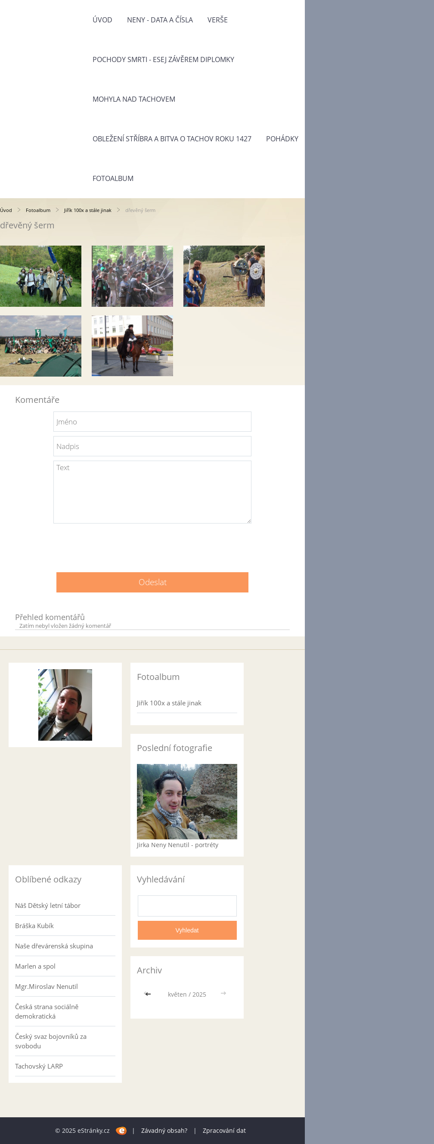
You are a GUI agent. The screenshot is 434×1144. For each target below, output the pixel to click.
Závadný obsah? (164, 1130)
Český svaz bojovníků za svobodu (51, 1041)
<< (149, 994)
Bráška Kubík (34, 925)
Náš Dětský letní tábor (48, 905)
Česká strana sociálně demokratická (46, 1011)
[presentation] (152, 544)
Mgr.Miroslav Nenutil (46, 986)
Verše (218, 20)
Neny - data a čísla (160, 20)
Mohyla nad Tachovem (134, 99)
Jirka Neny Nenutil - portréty (177, 845)
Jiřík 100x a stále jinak (88, 210)
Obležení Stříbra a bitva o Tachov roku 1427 (172, 138)
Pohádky (282, 138)
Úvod (102, 20)
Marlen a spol (35, 966)
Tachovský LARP (39, 1066)
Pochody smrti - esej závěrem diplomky (163, 59)
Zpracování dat (224, 1130)
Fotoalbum (113, 178)
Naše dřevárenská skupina (54, 945)
